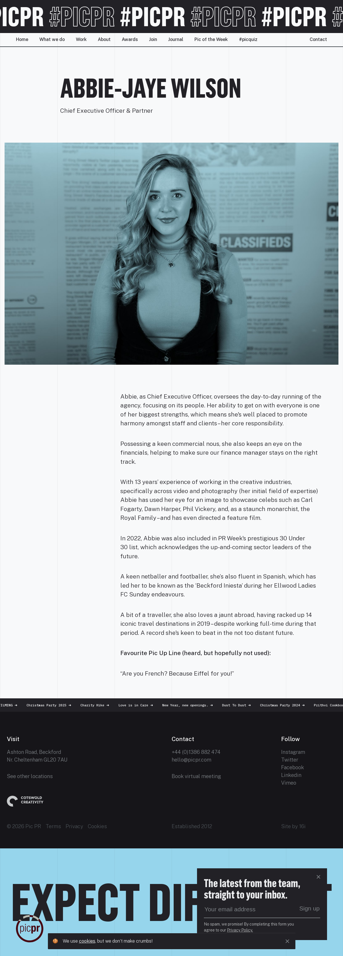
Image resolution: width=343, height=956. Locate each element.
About (104, 39)
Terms (53, 826)
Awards (130, 39)
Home (22, 39)
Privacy (74, 826)
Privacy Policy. (240, 930)
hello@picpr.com (191, 760)
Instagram (293, 752)
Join (153, 39)
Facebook (292, 767)
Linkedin (291, 775)
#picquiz (248, 39)
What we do (52, 39)
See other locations (30, 776)
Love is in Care (138, 705)
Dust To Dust (239, 705)
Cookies (97, 826)
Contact (318, 39)
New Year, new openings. (190, 705)
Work (81, 39)
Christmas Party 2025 (51, 705)
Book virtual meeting (196, 776)
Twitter (289, 760)
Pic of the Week (211, 39)
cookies (87, 941)
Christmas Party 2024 (285, 705)
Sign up (309, 908)
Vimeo (288, 783)
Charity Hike (97, 705)
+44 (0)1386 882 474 (196, 752)
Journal (175, 39)
